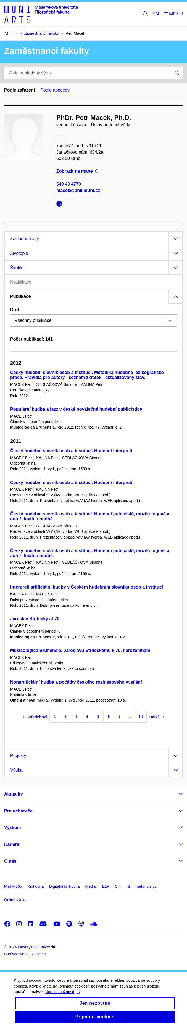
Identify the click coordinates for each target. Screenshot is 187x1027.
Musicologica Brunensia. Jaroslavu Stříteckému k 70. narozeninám (80, 650)
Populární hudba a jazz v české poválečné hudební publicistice (76, 409)
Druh (15, 309)
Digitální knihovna (64, 886)
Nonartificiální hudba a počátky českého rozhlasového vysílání (76, 682)
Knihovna (36, 886)
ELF (105, 886)
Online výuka (15, 900)
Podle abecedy (55, 90)
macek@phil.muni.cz (78, 190)
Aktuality (13, 794)
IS (128, 886)
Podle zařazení (19, 90)
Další (156, 717)
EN (155, 14)
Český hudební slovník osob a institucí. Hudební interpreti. (71, 482)
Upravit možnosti (62, 996)
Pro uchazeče (18, 811)
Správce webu (16, 954)
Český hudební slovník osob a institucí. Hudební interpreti (71, 450)
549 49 (68, 183)
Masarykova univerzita (37, 947)
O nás (10, 861)
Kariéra (11, 844)
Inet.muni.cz (146, 886)
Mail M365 (13, 886)
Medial (91, 886)
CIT (118, 886)
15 (141, 716)
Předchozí (35, 717)
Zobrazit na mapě (77, 171)
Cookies (39, 954)
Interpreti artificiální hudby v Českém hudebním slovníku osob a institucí (86, 587)
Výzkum (12, 827)
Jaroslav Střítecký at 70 (34, 618)
